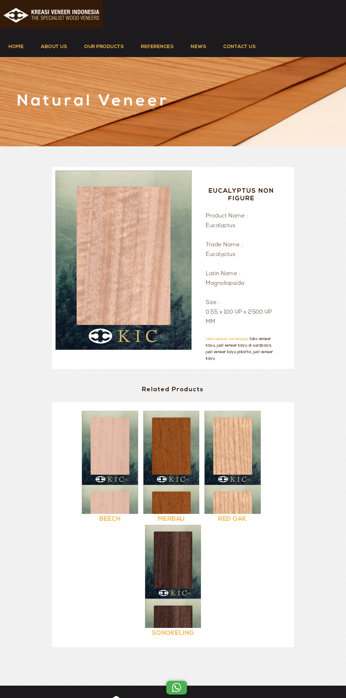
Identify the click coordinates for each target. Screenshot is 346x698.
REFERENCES (157, 46)
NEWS (198, 46)
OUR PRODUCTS (104, 46)
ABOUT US (54, 46)
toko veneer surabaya (226, 339)
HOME (16, 46)
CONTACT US (239, 46)
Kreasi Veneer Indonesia (194, 675)
